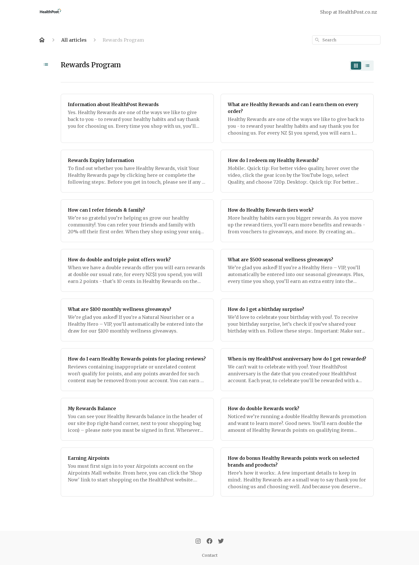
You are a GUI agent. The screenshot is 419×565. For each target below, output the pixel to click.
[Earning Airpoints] (137, 472)
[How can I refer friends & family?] (137, 220)
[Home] (41, 40)
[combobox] (346, 39)
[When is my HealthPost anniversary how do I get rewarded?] (297, 369)
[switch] (362, 65)
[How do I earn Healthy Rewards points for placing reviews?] (137, 369)
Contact (209, 555)
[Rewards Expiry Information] (137, 171)
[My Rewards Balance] (137, 419)
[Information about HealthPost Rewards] (137, 118)
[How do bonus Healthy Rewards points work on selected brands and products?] (297, 472)
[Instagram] (198, 542)
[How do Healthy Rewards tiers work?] (297, 220)
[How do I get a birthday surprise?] (297, 320)
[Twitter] (220, 542)
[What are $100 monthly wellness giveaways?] (137, 320)
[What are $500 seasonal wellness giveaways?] (297, 270)
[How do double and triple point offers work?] (137, 270)
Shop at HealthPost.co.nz (348, 12)
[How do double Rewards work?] (297, 419)
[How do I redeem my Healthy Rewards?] (297, 171)
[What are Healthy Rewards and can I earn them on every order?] (297, 118)
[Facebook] (209, 542)
